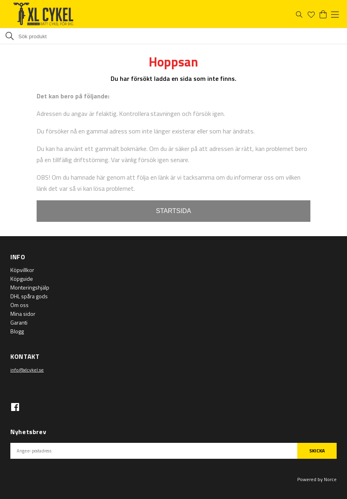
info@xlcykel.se (27, 370)
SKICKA (317, 450)
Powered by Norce (317, 479)
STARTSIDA (173, 210)
